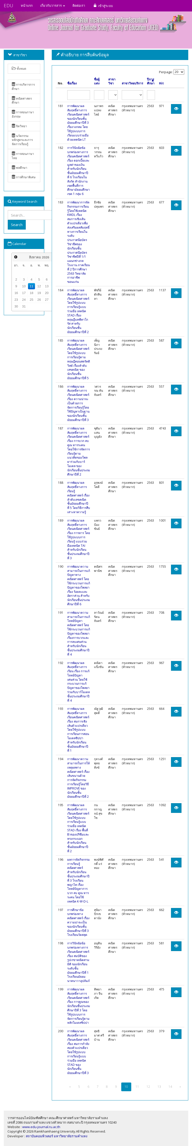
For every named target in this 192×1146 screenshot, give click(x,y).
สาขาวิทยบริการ (132, 83)
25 (31, 300)
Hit (161, 83)
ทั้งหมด (19, 68)
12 (39, 286)
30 (16, 306)
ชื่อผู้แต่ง (97, 81)
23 (16, 300)
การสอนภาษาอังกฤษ (23, 114)
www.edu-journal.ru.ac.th (41, 1127)
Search (16, 224)
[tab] (120, 55)
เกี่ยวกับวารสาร (52, 5)
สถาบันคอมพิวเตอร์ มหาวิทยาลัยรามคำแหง (56, 1136)
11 (31, 286)
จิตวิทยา (19, 126)
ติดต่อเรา (78, 5)
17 (24, 293)
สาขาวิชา (112, 81)
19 (39, 293)
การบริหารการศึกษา (23, 86)
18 (31, 293)
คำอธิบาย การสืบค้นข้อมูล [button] (82, 55)
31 (24, 306)
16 (16, 293)
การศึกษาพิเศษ (24, 177)
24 (24, 300)
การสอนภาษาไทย (23, 156)
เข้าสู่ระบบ (102, 5)
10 (24, 286)
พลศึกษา (19, 168)
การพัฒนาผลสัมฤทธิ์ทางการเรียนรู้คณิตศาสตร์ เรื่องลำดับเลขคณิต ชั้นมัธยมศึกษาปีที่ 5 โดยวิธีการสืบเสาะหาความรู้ (78, 497)
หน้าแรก (27, 5)
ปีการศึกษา (150, 81)
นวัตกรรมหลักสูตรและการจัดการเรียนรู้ (22, 140)
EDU (8, 5)
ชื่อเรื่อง (72, 83)
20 (46, 293)
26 (39, 300)
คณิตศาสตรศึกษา (22, 100)
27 (46, 300)
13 (46, 286)
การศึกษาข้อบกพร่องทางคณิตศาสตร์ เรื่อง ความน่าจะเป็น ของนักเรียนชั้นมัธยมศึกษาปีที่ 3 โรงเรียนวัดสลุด (78, 922)
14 (170, 1087)
